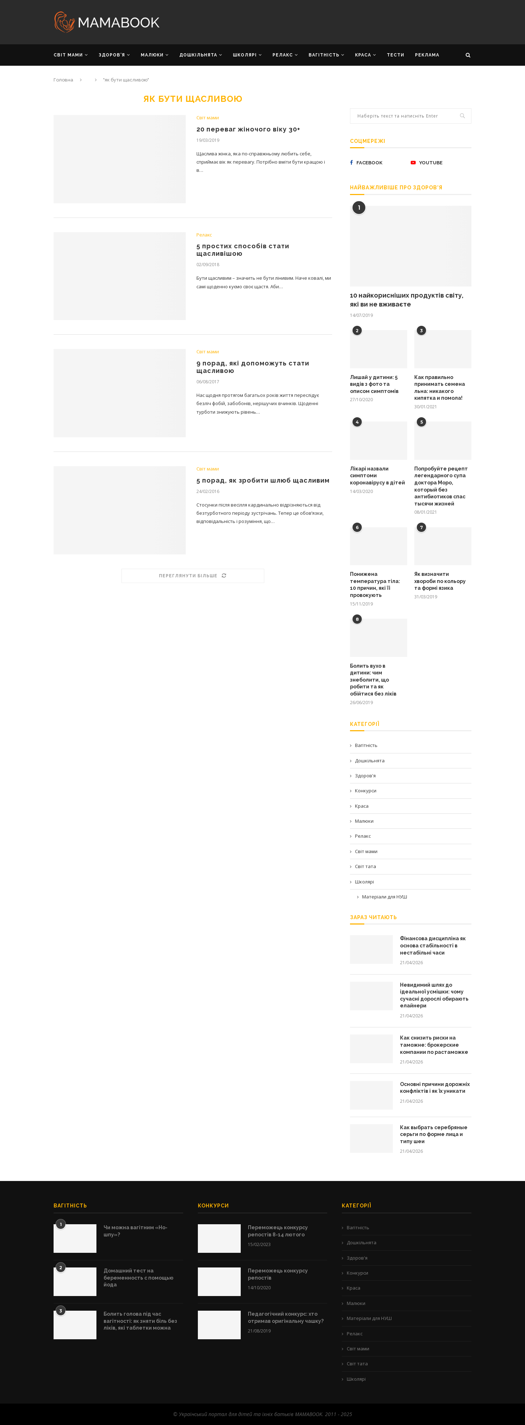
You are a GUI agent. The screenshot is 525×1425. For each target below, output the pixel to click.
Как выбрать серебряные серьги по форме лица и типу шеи (434, 1134)
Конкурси (365, 790)
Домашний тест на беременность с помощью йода (139, 1277)
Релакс (204, 235)
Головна (63, 80)
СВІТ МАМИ (68, 55)
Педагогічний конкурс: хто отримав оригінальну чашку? (286, 1317)
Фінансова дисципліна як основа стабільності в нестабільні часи (433, 945)
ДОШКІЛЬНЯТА (198, 55)
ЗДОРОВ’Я (112, 55)
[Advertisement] (333, 21)
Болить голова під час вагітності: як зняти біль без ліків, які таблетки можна (140, 1321)
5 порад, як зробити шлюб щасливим (263, 480)
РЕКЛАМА (427, 55)
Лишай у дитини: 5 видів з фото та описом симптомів (374, 384)
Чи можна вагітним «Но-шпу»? (136, 1231)
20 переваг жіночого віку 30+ (248, 129)
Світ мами (207, 118)
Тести (395, 55)
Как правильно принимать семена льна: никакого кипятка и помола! (439, 387)
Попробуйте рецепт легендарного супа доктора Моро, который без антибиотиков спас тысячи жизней (441, 486)
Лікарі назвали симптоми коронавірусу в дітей (377, 475)
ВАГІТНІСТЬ (324, 55)
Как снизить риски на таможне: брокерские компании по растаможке (434, 1045)
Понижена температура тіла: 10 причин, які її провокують (375, 584)
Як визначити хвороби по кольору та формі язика (440, 581)
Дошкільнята (370, 760)
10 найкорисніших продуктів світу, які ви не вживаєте (407, 300)
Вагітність (366, 745)
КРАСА (363, 55)
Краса (362, 806)
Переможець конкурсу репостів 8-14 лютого (278, 1231)
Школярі (364, 881)
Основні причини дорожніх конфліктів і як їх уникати (435, 1087)
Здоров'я (365, 775)
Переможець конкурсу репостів (278, 1274)
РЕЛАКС (282, 55)
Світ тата (365, 866)
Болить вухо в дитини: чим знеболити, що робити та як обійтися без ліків (373, 680)
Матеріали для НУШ (384, 896)
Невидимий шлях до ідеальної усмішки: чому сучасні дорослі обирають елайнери (434, 995)
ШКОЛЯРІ (245, 55)
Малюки (364, 821)
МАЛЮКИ (152, 55)
